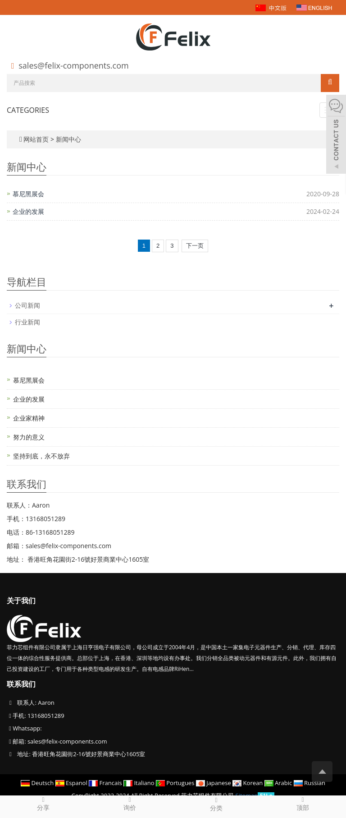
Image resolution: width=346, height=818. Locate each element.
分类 (216, 804)
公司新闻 (27, 305)
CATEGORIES (28, 110)
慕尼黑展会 (28, 193)
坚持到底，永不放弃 (41, 456)
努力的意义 (29, 437)
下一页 (195, 245)
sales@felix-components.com (73, 65)
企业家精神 (29, 418)
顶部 (303, 803)
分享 (43, 803)
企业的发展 (28, 211)
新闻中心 (68, 139)
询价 (129, 803)
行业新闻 (27, 322)
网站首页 (36, 139)
